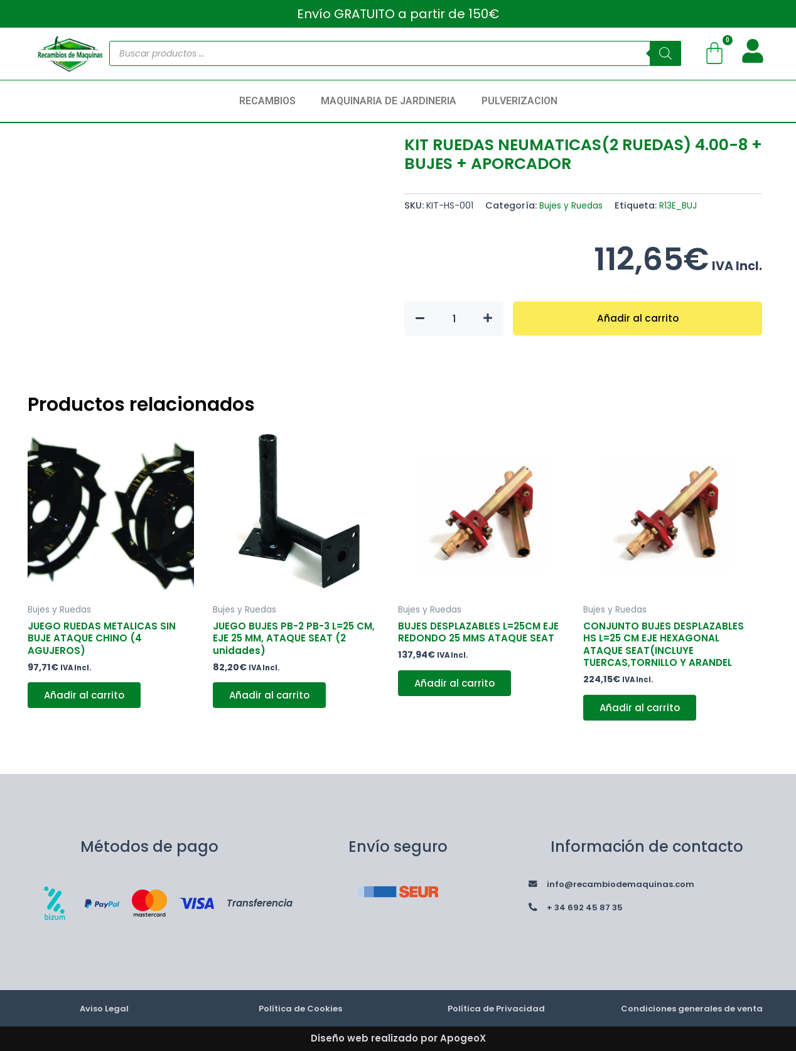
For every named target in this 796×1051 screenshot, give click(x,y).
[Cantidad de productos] (454, 318)
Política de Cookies (300, 1008)
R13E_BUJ (684, 205)
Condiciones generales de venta (692, 1008)
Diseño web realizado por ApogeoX (398, 1038)
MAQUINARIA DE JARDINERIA (388, 101)
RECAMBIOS (267, 101)
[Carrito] (714, 53)
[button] (270, 101)
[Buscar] (665, 53)
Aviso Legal (104, 1008)
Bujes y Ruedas (573, 205)
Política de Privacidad (496, 1008)
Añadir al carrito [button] (87, 700)
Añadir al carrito (637, 318)
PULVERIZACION (519, 101)
